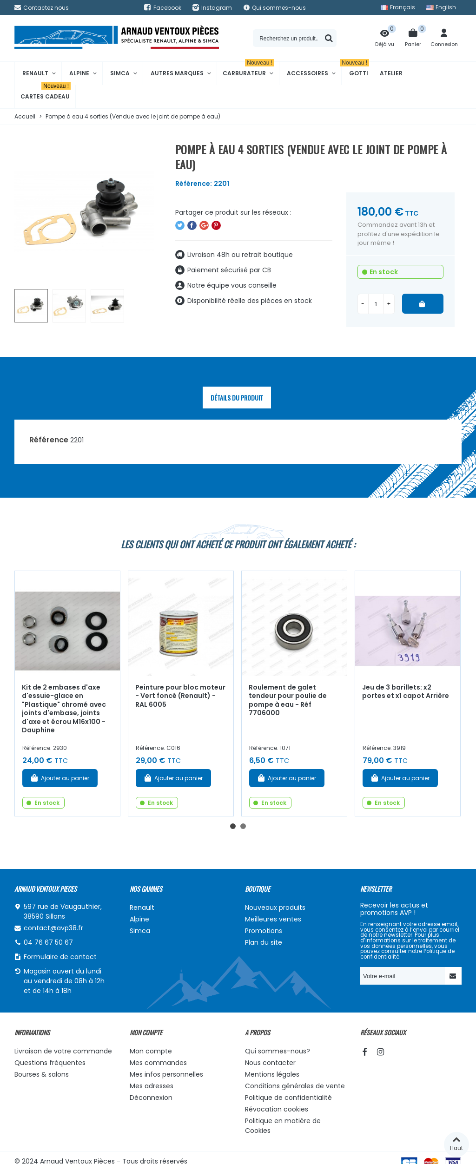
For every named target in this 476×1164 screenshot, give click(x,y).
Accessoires (307, 73)
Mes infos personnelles (166, 1074)
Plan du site (263, 942)
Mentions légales (272, 1074)
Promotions (263, 930)
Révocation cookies (276, 1109)
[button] (233, 826)
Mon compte (151, 1051)
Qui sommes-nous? (277, 1051)
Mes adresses (151, 1086)
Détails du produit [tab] (237, 397)
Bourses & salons (41, 1074)
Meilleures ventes (273, 919)
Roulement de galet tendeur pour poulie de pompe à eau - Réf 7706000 (288, 700)
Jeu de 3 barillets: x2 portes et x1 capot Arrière (405, 691)
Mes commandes (158, 1062)
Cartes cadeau (45, 92)
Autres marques (177, 73)
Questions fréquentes (50, 1062)
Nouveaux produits (275, 907)
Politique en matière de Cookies (283, 1125)
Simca (120, 73)
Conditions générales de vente (295, 1086)
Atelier (391, 73)
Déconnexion (151, 1097)
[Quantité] (376, 304)
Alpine (79, 73)
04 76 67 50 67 (48, 942)
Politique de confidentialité (288, 1097)
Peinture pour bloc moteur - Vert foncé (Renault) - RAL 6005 (180, 696)
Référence (48, 439)
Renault (35, 73)
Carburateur (248, 69)
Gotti (355, 69)
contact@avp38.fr (53, 928)
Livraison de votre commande (63, 1051)
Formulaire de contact (60, 956)
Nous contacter (270, 1062)
